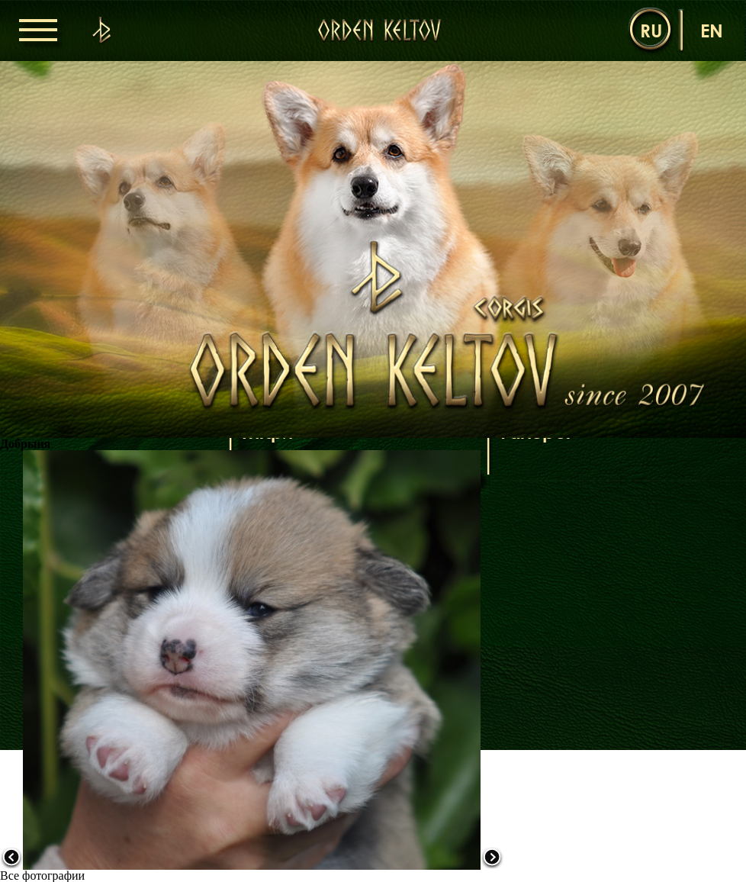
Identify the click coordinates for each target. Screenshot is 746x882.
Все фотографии (42, 875)
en (711, 30)
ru (651, 30)
